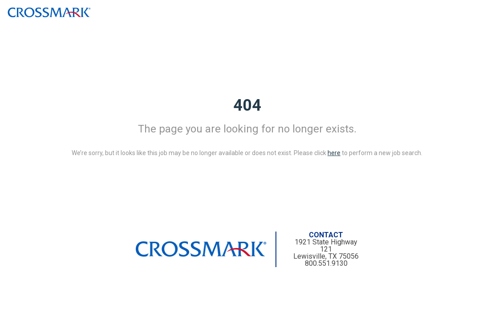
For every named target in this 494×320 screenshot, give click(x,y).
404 (247, 105)
